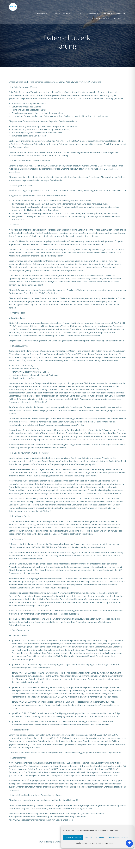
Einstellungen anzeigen (118, 837)
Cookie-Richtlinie (82, 843)
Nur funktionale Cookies (95, 837)
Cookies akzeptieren (73, 837)
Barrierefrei (120, 19)
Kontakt (80, 14)
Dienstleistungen (61, 14)
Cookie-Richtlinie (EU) (99, 19)
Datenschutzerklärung (96, 843)
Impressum (109, 843)
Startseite (42, 14)
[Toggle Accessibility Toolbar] (129, 843)
